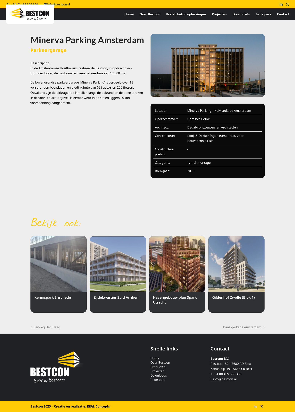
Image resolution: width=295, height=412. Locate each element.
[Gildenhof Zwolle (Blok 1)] (236, 274)
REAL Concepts (98, 406)
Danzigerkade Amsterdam (244, 327)
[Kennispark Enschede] (58, 274)
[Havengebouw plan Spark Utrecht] (177, 274)
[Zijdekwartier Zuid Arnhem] (118, 274)
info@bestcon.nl (58, 4)
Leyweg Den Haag (45, 327)
